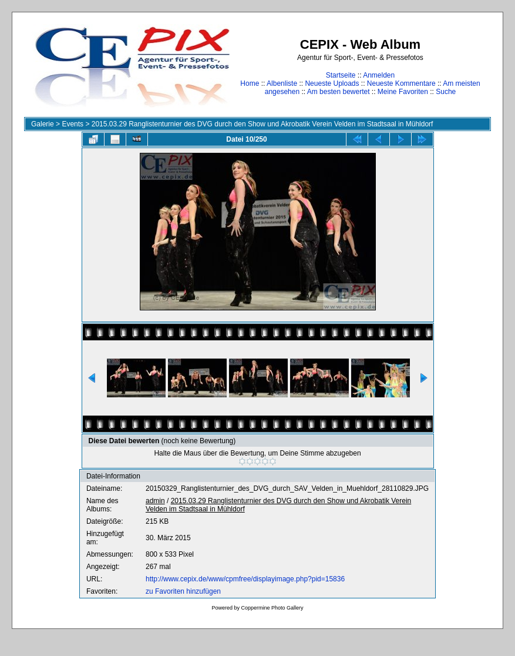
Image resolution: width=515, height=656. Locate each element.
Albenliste (282, 83)
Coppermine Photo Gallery (272, 608)
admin (155, 501)
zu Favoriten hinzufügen (183, 591)
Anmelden (379, 75)
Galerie (42, 124)
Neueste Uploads (332, 83)
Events (72, 124)
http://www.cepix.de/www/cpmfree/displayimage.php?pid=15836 (245, 579)
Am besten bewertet (338, 92)
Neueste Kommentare (401, 83)
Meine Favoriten (403, 92)
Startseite (341, 75)
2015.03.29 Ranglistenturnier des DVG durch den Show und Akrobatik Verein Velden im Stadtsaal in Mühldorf (262, 124)
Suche (446, 92)
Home (249, 83)
